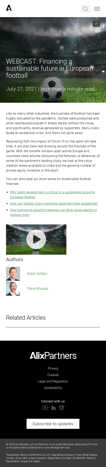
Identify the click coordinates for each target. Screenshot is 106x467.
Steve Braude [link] (27, 289)
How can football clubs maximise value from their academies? (54, 203)
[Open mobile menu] (97, 9)
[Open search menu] (85, 9)
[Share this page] (96, 24)
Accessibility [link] (53, 388)
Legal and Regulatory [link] (53, 381)
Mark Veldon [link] (26, 274)
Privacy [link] (53, 368)
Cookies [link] (53, 375)
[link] (9, 9)
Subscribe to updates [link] (53, 423)
